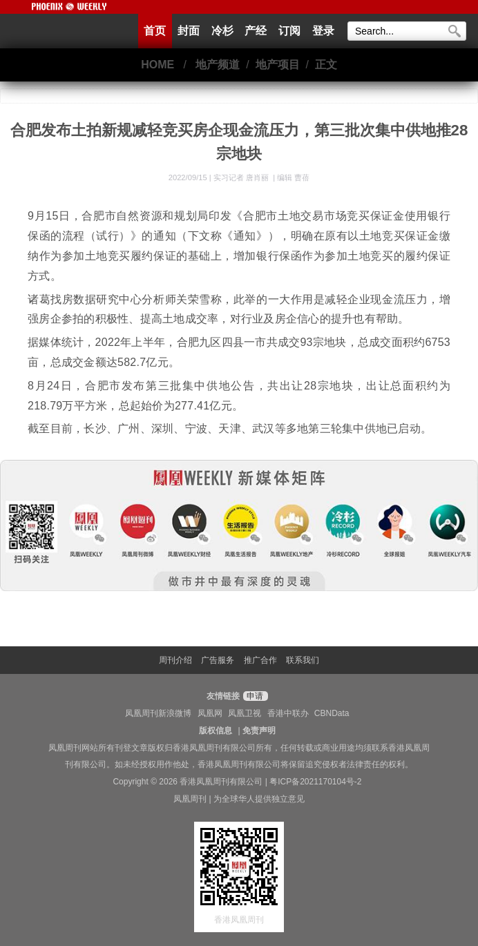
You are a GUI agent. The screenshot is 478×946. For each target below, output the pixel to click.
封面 (189, 31)
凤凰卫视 (244, 713)
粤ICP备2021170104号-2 (315, 781)
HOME (157, 64)
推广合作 (260, 660)
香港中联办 (288, 713)
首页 (155, 31)
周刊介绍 (175, 660)
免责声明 (259, 730)
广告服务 (217, 660)
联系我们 (302, 660)
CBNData (332, 713)
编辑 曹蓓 (293, 177)
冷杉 (222, 31)
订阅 (289, 31)
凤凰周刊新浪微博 (158, 713)
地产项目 (278, 64)
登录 (323, 31)
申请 (254, 696)
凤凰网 (210, 713)
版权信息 (215, 730)
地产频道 (217, 64)
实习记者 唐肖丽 (242, 177)
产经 (256, 31)
